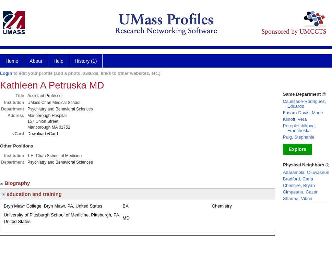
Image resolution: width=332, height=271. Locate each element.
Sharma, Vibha (297, 198)
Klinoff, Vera (295, 119)
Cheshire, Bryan (299, 185)
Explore (297, 149)
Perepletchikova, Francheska (299, 128)
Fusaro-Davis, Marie (303, 112)
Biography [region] (16, 183)
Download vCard (42, 133)
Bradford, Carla (298, 178)
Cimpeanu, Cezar (300, 192)
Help (58, 61)
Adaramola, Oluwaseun (306, 172)
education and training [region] (32, 194)
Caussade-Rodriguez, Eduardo (304, 104)
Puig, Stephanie (299, 137)
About (35, 61)
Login (6, 73)
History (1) (86, 61)
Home (11, 61)
